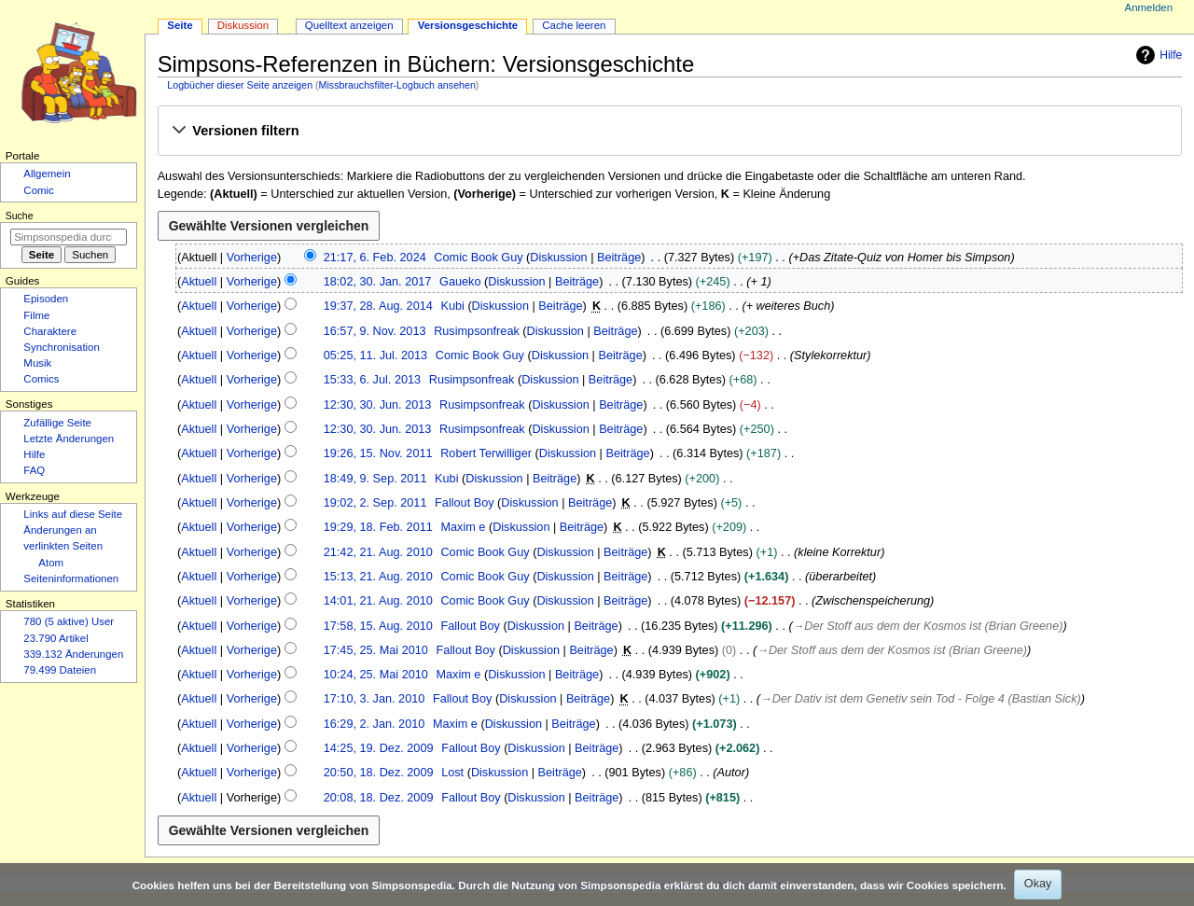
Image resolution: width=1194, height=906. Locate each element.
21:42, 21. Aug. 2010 (378, 552)
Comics (41, 378)
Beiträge (619, 257)
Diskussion (558, 257)
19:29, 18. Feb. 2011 (378, 527)
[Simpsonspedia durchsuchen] (68, 237)
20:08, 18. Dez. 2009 (379, 797)
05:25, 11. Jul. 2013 (375, 355)
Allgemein (46, 173)
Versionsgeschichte (468, 25)
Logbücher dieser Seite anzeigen (239, 85)
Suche (20, 215)
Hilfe (1157, 55)
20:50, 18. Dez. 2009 (379, 772)
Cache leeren (573, 25)
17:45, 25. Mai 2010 (376, 650)
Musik (37, 363)
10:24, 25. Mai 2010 (376, 674)
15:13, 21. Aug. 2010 (378, 576)
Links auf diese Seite (72, 514)
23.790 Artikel (55, 638)
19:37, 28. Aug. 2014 (378, 306)
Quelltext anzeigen (349, 25)
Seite (179, 25)
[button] (669, 131)
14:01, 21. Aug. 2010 (378, 600)
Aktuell (198, 281)
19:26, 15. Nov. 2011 (378, 453)
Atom (50, 562)
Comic (38, 190)
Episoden (45, 298)
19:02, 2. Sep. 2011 (375, 502)
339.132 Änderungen (73, 654)
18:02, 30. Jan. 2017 (378, 281)
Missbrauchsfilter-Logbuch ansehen (397, 85)
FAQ (34, 470)
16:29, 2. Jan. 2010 (374, 724)
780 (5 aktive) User (68, 621)
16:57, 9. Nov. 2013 (375, 331)
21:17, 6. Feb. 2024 (375, 257)
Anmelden (1149, 7)
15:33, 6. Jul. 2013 (372, 379)
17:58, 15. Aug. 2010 (378, 626)
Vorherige (252, 257)
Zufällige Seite (57, 422)
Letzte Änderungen (68, 438)
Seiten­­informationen (70, 578)
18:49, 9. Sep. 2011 (375, 478)
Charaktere (49, 331)
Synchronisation (61, 347)
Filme (36, 315)
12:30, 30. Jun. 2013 (378, 404)
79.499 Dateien (59, 670)
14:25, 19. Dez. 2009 (379, 748)
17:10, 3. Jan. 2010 (374, 698)
